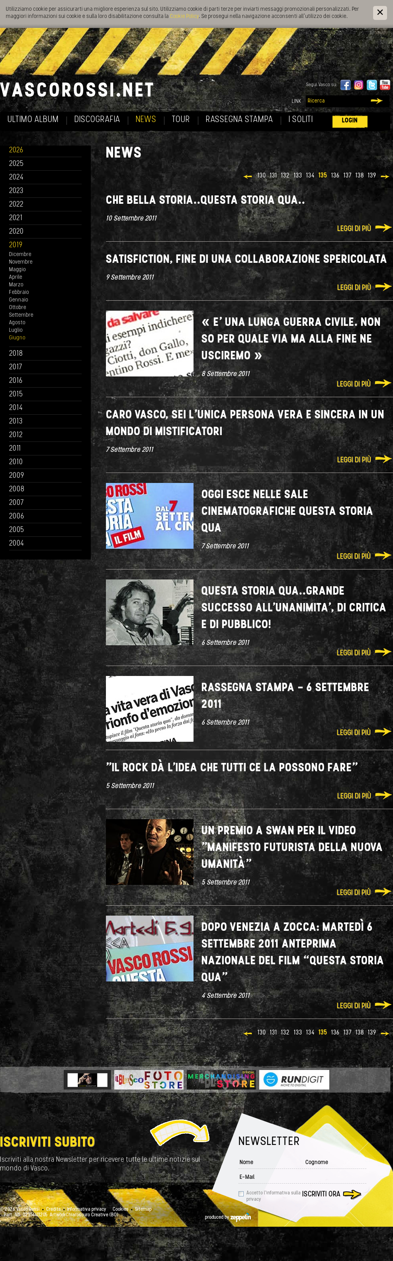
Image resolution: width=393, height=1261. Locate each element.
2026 (16, 150)
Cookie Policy (184, 17)
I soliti (301, 119)
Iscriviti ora (321, 1194)
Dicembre (20, 255)
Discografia (97, 119)
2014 (16, 408)
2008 (17, 489)
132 (285, 176)
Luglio (16, 330)
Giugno (17, 338)
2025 (16, 164)
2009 (16, 476)
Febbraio (19, 293)
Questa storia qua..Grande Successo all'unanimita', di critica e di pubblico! (294, 608)
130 (262, 176)
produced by (228, 1217)
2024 (16, 177)
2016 (16, 381)
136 (335, 176)
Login (350, 120)
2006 (16, 516)
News (146, 119)
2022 (16, 205)
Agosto (17, 323)
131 (273, 176)
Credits (53, 1209)
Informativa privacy (86, 1209)
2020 (16, 232)
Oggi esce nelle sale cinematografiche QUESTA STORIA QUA (287, 512)
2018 (16, 354)
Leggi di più (354, 229)
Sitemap (143, 1209)
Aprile (15, 277)
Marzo (16, 285)
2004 (16, 544)
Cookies (121, 1209)
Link (296, 101)
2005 (16, 530)
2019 (16, 245)
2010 (16, 462)
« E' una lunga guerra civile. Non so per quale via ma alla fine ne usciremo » (291, 340)
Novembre (21, 262)
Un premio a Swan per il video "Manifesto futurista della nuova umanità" (292, 848)
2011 (15, 449)
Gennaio (18, 300)
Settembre (21, 315)
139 (372, 176)
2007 (16, 503)
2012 (16, 435)
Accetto (273, 1196)
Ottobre (17, 308)
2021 (16, 218)
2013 (16, 422)
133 (298, 176)
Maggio (17, 270)
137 (348, 176)
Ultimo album (33, 119)
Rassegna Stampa (239, 119)
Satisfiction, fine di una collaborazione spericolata (246, 260)
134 (310, 176)
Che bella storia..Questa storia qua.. (205, 201)
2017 (15, 367)
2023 (16, 191)
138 (360, 176)
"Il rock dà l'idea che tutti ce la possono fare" (232, 768)
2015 (16, 394)
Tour (181, 119)
